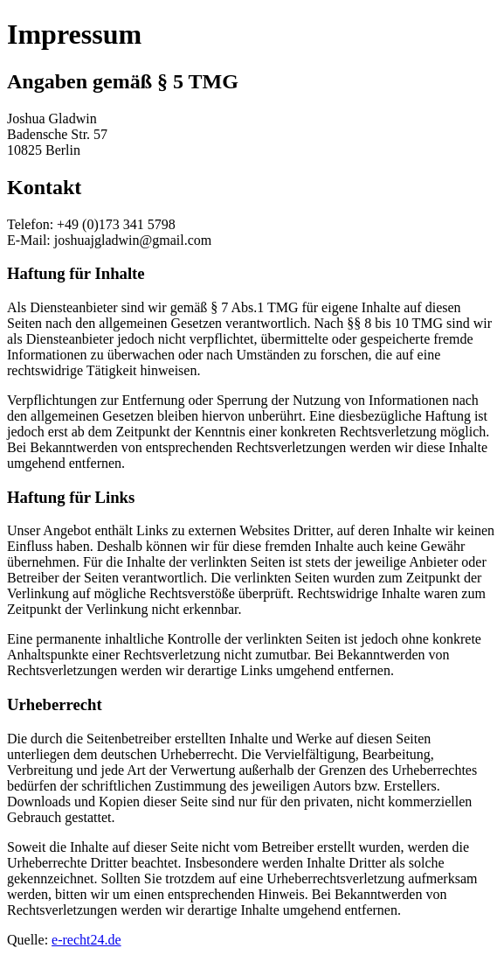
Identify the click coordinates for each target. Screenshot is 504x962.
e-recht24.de (86, 939)
